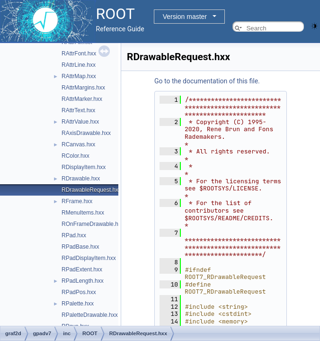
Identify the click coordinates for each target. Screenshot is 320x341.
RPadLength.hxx (83, 281)
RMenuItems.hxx (83, 212)
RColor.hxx (75, 156)
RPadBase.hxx (80, 246)
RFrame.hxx (77, 201)
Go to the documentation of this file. (207, 81)
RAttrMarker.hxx (82, 99)
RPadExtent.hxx (82, 269)
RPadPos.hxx (79, 292)
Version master (185, 16)
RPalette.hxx (78, 303)
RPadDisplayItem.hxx (89, 258)
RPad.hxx (74, 235)
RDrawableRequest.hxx (91, 190)
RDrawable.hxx (81, 178)
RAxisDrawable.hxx (86, 133)
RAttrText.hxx (78, 110)
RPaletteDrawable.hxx (90, 315)
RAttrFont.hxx (79, 53)
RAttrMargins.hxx (83, 87)
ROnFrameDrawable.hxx (93, 224)
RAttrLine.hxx (79, 65)
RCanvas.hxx (78, 144)
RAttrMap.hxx (79, 76)
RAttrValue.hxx (80, 121)
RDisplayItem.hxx (84, 167)
